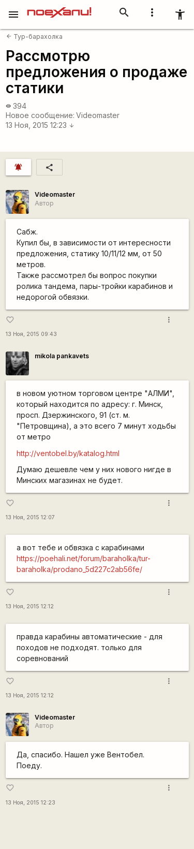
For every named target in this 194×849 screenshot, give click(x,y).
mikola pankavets (62, 356)
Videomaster (98, 115)
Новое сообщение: (40, 115)
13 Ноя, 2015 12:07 (30, 517)
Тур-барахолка (34, 36)
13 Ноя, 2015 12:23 (40, 125)
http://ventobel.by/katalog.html (68, 453)
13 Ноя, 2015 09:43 (31, 334)
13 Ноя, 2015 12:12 (30, 606)
